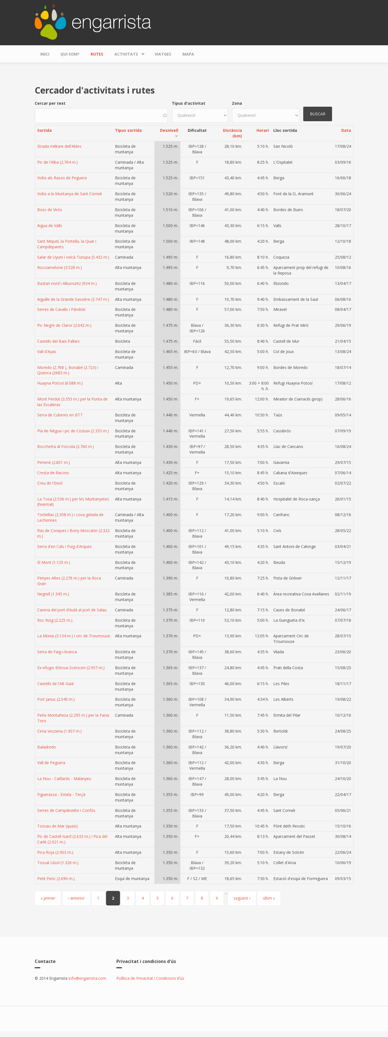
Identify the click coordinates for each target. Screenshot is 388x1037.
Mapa (188, 54)
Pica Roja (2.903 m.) (55, 852)
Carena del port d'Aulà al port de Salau (72, 609)
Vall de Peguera (51, 762)
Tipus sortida (128, 130)
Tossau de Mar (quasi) (57, 826)
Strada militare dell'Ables (59, 146)
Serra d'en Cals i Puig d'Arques (64, 546)
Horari (263, 130)
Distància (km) (232, 133)
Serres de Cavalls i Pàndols (61, 309)
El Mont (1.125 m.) (53, 562)
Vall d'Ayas (46, 351)
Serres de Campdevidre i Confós (66, 810)
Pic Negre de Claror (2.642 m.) (64, 325)
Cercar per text (50, 103)
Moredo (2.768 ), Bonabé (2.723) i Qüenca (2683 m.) (67, 370)
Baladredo (46, 747)
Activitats (127, 53)
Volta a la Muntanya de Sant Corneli (69, 193)
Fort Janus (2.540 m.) (56, 699)
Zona (237, 103)
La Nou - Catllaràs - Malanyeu (64, 778)
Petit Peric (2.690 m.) (56, 878)
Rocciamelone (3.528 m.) (59, 267)
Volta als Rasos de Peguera (62, 177)
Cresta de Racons (53, 472)
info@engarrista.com (87, 978)
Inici (44, 54)
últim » (269, 898)
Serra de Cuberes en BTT (60, 415)
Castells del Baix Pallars (58, 341)
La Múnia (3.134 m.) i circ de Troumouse (73, 635)
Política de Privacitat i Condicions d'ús (150, 978)
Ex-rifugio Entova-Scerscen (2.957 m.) (71, 667)
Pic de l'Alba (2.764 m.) (57, 162)
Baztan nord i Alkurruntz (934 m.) (67, 283)
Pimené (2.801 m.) (53, 462)
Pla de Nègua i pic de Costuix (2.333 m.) (73, 430)
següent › (242, 898)
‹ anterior (76, 898)
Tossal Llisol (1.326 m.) (58, 862)
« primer (48, 898)
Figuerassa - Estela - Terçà (61, 794)
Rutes (97, 54)
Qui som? (69, 54)
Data (346, 130)
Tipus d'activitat (188, 103)
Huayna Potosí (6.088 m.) (60, 383)
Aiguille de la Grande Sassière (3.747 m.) (73, 299)
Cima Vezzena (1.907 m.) (59, 731)
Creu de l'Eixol (49, 483)
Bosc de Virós (49, 209)
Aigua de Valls (49, 225)
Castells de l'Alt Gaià (55, 683)
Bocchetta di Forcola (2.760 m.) (65, 446)
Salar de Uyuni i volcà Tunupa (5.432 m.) (73, 257)
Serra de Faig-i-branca (57, 651)
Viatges (163, 54)
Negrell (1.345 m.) (53, 594)
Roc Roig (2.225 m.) (54, 620)
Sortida (44, 130)
